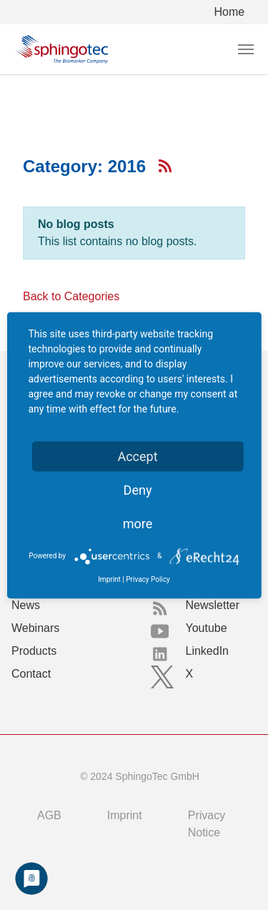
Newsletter (213, 605)
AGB (49, 815)
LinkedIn (207, 651)
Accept (137, 455)
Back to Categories (71, 296)
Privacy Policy (148, 579)
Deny (138, 489)
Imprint (124, 815)
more (138, 522)
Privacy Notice (206, 824)
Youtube (206, 628)
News (25, 605)
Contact (31, 674)
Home (229, 12)
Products (33, 651)
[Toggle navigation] (246, 49)
